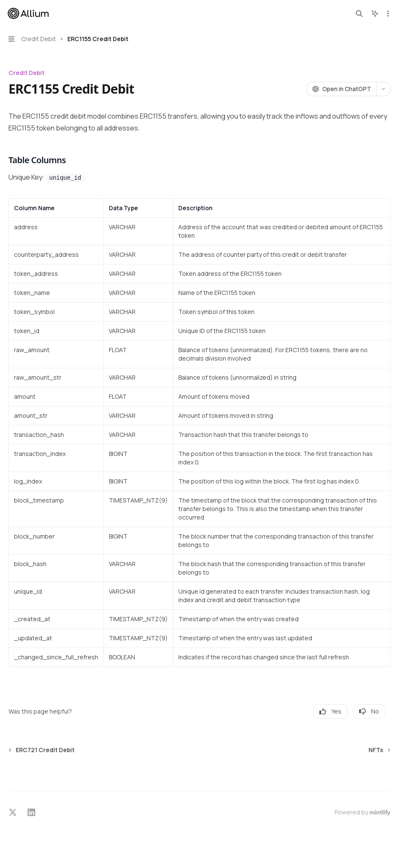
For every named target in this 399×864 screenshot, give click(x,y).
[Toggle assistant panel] (375, 13)
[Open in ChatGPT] (341, 89)
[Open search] (359, 13)
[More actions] (388, 13)
